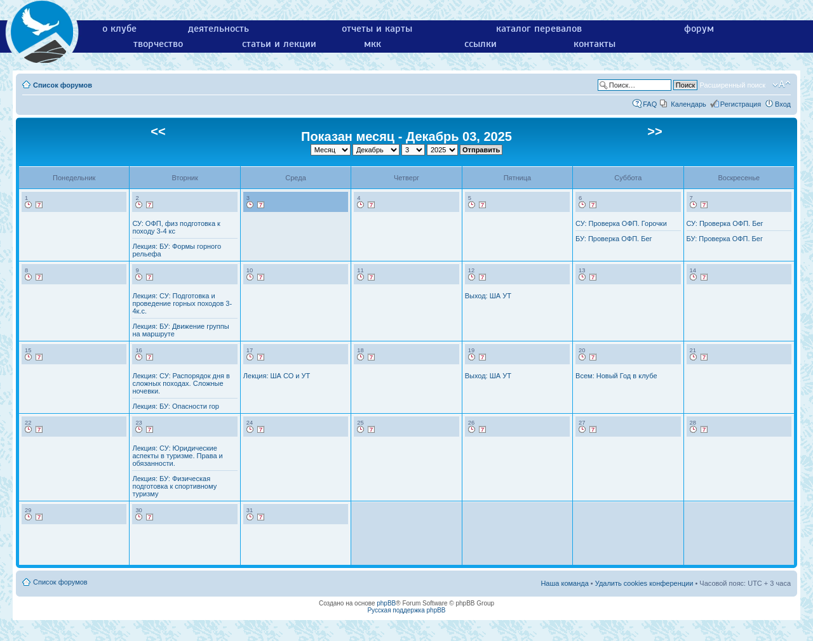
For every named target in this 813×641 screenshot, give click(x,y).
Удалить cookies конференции (644, 583)
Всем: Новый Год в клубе (616, 376)
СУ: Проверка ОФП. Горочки (621, 223)
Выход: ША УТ (488, 296)
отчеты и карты (377, 28)
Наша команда (564, 583)
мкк (372, 43)
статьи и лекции (279, 43)
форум (699, 28)
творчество (158, 43)
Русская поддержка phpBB (406, 610)
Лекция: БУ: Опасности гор (175, 406)
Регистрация (740, 104)
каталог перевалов (539, 28)
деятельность (218, 28)
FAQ (650, 104)
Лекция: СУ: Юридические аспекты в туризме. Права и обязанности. (177, 455)
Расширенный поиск (732, 85)
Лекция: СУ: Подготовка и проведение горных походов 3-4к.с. (182, 303)
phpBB (386, 603)
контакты (594, 43)
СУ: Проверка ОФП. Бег (725, 223)
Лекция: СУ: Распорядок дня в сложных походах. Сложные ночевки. (180, 383)
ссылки (480, 43)
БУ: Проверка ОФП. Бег (613, 238)
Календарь (688, 104)
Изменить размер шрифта (781, 84)
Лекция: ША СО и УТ (276, 376)
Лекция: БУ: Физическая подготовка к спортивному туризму (174, 486)
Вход (783, 104)
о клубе (119, 28)
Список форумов (62, 85)
